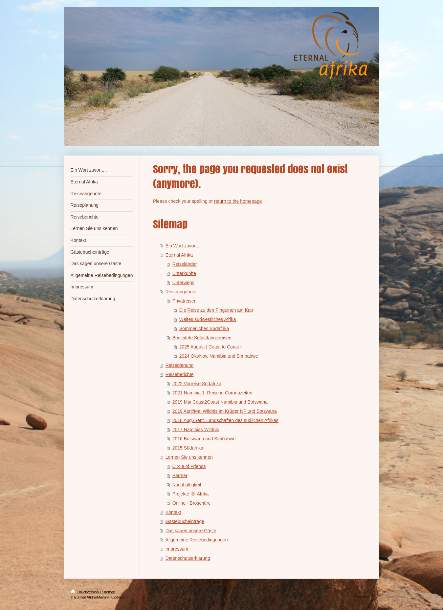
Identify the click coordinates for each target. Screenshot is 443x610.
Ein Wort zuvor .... (184, 245)
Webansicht (362, 596)
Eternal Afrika (179, 255)
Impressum (177, 549)
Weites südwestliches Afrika (207, 319)
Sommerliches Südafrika (204, 328)
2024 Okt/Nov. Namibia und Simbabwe (218, 356)
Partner (180, 475)
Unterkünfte (184, 273)
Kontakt (173, 512)
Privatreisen (184, 301)
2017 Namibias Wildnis (195, 429)
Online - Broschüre (191, 503)
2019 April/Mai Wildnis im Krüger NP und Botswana (224, 411)
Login (368, 591)
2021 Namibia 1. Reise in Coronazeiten (212, 392)
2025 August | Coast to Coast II (211, 346)
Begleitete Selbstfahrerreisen (202, 337)
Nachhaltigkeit (186, 484)
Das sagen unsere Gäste (191, 530)
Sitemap (108, 592)
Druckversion (85, 592)
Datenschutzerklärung (188, 558)
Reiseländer (184, 264)
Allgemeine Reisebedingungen (197, 539)
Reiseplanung (180, 365)
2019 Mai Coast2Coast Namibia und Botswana (220, 402)
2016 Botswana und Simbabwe (204, 438)
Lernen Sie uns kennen (189, 457)
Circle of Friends (189, 466)
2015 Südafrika (187, 448)
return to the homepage (238, 201)
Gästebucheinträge (185, 521)
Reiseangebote (181, 291)
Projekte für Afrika (190, 493)
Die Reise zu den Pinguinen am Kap (216, 310)
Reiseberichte (180, 374)
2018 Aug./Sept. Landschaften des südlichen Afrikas (225, 420)
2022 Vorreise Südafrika (196, 383)
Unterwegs (183, 282)
